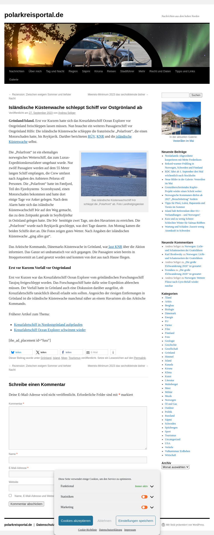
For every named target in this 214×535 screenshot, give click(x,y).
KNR (100, 136)
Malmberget (171, 384)
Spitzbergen (171, 427)
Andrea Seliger (67, 112)
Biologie (169, 309)
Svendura (170, 270)
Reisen (111, 71)
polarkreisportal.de (33, 14)
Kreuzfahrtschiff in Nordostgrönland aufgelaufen (48, 324)
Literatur (169, 380)
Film (167, 329)
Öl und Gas (171, 403)
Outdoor (169, 407)
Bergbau (169, 305)
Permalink (140, 358)
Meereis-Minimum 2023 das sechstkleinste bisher (118, 94)
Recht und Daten (160, 71)
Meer (64, 358)
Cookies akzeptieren (76, 521)
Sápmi (86, 71)
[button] (21, 352)
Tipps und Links (185, 71)
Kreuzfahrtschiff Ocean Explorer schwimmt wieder (50, 330)
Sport (168, 431)
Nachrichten (16, 71)
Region (73, 71)
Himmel (169, 356)
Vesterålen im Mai (183, 140)
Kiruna (99, 71)
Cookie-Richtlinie (87, 529)
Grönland (46, 358)
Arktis (168, 301)
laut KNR (115, 247)
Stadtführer (127, 71)
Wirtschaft (170, 455)
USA (167, 443)
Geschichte (171, 344)
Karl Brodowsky (174, 254)
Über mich (35, 71)
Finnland (169, 333)
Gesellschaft (171, 348)
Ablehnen (104, 521)
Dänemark (170, 313)
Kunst (168, 376)
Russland (170, 415)
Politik (168, 411)
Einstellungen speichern (135, 521)
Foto (167, 337)
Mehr (142, 71)
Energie (169, 317)
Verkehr (169, 447)
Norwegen (170, 400)
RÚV (91, 136)
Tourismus (75, 358)
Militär (168, 392)
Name (13, 454)
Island (56, 358)
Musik (168, 396)
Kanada (169, 364)
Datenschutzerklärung (110, 529)
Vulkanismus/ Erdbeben (177, 451)
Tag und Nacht (55, 71)
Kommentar (16, 403)
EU (167, 321)
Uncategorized (172, 439)
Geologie (170, 340)
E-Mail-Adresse (18, 468)
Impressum (130, 529)
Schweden (170, 423)
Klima (168, 372)
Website (13, 482)
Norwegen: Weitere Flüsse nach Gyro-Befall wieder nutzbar (185, 281)
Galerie (13, 79)
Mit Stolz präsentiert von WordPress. (185, 524)
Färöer (168, 325)
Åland (168, 297)
